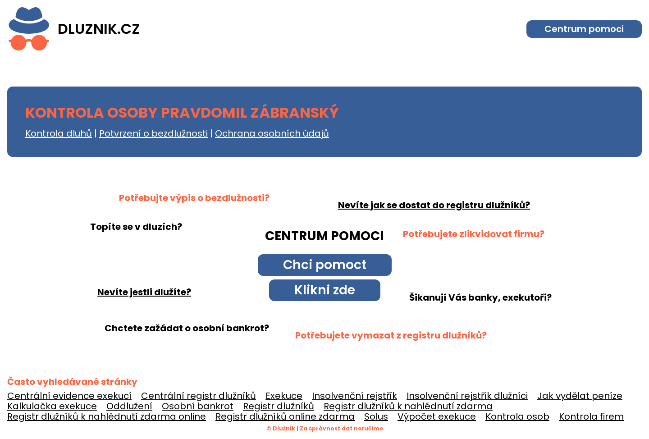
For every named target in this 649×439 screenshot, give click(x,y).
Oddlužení (129, 406)
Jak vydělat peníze (579, 395)
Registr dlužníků (278, 406)
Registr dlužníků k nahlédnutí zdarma (408, 406)
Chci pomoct (324, 265)
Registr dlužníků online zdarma (285, 416)
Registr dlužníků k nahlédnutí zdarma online (106, 416)
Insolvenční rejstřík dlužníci (467, 395)
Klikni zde (324, 290)
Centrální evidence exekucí (69, 395)
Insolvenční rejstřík (354, 395)
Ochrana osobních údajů (272, 133)
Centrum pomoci (584, 29)
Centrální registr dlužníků (198, 395)
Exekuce (283, 395)
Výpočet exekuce (437, 416)
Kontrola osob (517, 416)
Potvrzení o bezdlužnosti (153, 133)
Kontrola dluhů (58, 133)
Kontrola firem (591, 416)
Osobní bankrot (197, 406)
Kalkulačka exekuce (52, 406)
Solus (376, 416)
